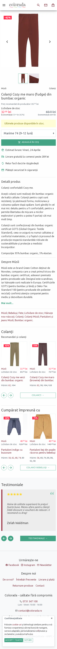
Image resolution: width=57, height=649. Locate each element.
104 (13, 385)
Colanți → (38, 395)
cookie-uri (17, 624)
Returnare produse (23, 585)
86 (51, 458)
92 (31, 461)
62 (9, 385)
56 (9, 458)
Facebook (14, 565)
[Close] (52, 618)
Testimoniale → (38, 538)
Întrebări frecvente (26, 579)
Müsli (4, 313)
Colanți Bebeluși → (38, 467)
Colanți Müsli (32, 316)
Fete (21, 313)
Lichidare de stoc (33, 313)
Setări (28, 640)
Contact (40, 585)
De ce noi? (8, 579)
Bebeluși (12, 313)
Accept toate (13, 640)
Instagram (29, 565)
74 (19, 458)
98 (41, 385)
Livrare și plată (46, 579)
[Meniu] (4, 5)
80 (23, 458)
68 (16, 458)
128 (50, 385)
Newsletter (46, 565)
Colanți (19, 316)
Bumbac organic (24, 320)
